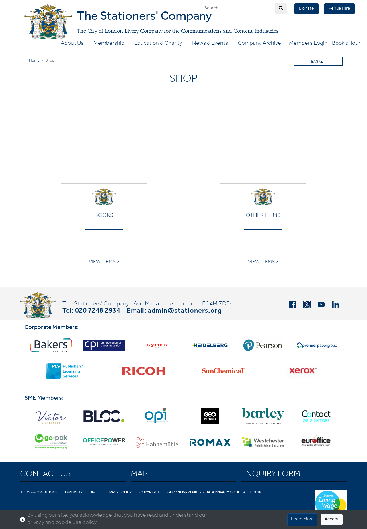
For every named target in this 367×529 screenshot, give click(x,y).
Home (34, 61)
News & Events (210, 44)
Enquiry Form (270, 475)
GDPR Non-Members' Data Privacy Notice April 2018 (214, 493)
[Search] (238, 8)
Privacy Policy (118, 493)
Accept (332, 519)
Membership (108, 44)
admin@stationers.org (185, 311)
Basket (318, 62)
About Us (72, 44)
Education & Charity (158, 44)
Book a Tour (346, 44)
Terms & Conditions (39, 493)
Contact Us (45, 475)
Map (139, 475)
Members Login (308, 44)
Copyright (149, 493)
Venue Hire (339, 9)
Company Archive (259, 44)
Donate (306, 9)
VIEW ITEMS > (104, 262)
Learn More (302, 519)
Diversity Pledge (81, 493)
